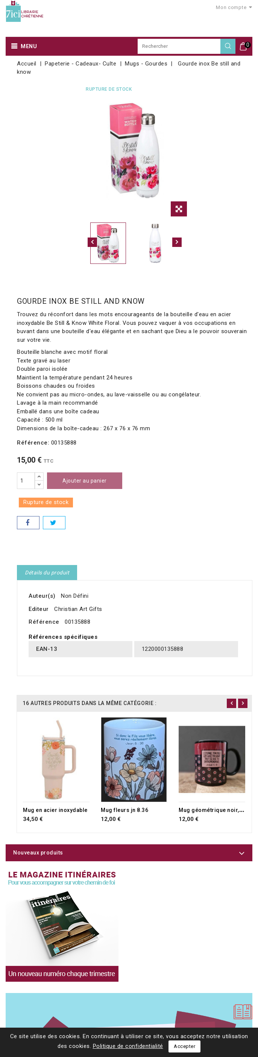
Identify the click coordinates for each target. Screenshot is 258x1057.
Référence (44, 621)
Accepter (184, 1046)
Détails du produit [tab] (47, 573)
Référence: (33, 442)
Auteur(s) (42, 595)
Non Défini (74, 595)
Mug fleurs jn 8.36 (124, 810)
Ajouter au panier (84, 481)
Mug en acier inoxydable (55, 810)
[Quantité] (26, 480)
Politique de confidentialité (128, 1046)
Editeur (39, 609)
